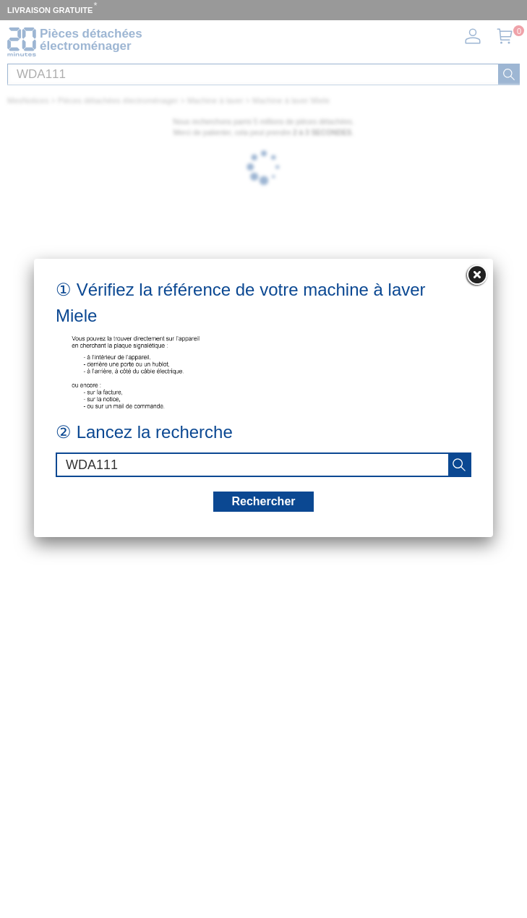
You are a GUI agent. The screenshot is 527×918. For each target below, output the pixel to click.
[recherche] (459, 465)
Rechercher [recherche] (263, 501)
